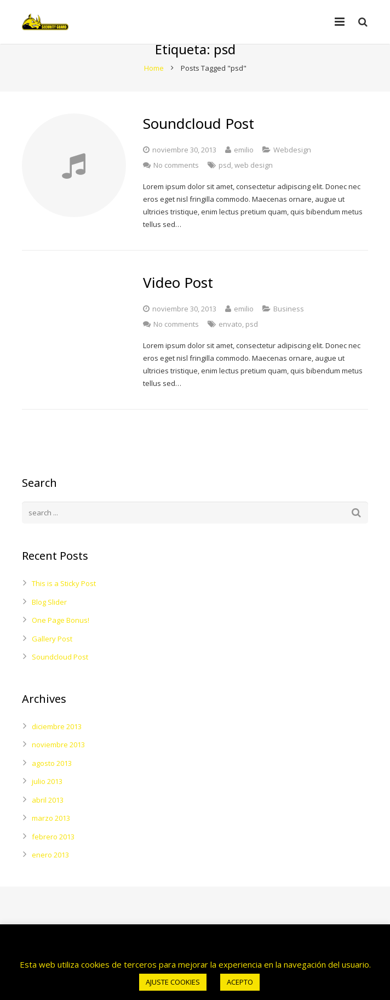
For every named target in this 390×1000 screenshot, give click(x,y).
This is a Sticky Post (64, 604)
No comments (176, 185)
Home (154, 88)
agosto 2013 (52, 783)
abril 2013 (48, 820)
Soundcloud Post (60, 678)
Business (288, 329)
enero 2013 (50, 875)
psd (225, 185)
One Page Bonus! (60, 641)
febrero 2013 (53, 857)
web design (253, 185)
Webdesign (292, 170)
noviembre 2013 (58, 765)
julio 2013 (47, 802)
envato (230, 345)
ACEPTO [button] (240, 982)
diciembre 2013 (57, 747)
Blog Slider (49, 622)
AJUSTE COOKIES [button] (173, 982)
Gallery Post (52, 659)
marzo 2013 (51, 839)
